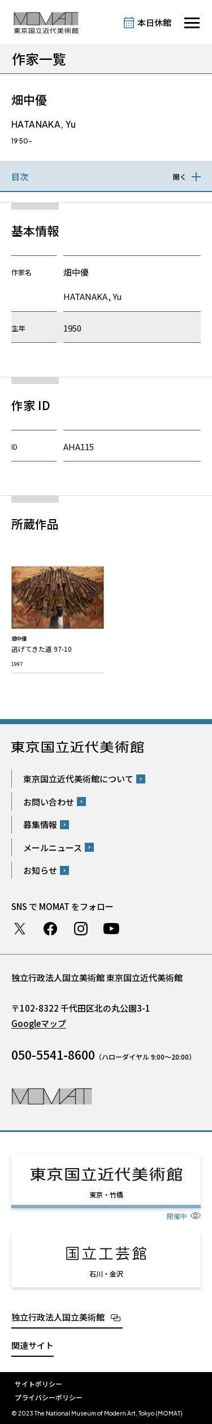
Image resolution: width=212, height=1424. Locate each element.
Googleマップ (38, 1023)
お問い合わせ (48, 802)
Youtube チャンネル (111, 928)
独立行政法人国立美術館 (58, 1317)
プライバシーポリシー (49, 1397)
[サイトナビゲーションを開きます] (192, 23)
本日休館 (154, 22)
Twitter (19, 928)
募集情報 (40, 824)
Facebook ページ (50, 928)
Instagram (80, 928)
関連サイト (32, 1345)
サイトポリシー (38, 1383)
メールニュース (52, 847)
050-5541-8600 (53, 1054)
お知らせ (40, 870)
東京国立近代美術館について (78, 779)
